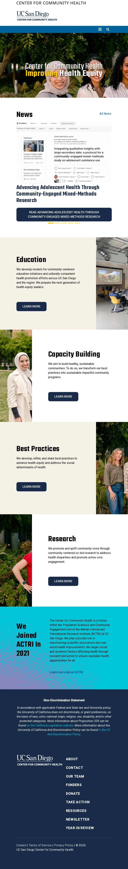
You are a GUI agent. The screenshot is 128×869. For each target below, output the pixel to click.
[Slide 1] (51, 223)
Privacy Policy (63, 845)
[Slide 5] (77, 223)
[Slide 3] (64, 223)
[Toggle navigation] (100, 29)
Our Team (75, 776)
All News (105, 113)
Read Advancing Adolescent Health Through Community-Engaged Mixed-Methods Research (64, 214)
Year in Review (80, 828)
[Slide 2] (57, 223)
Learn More (31, 306)
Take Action (78, 802)
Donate (73, 794)
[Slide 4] (71, 223)
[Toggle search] (108, 29)
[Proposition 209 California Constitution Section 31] (50, 725)
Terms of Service (40, 845)
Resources (76, 811)
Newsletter (78, 819)
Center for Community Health (51, 3)
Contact (74, 768)
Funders (74, 785)
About (72, 759)
